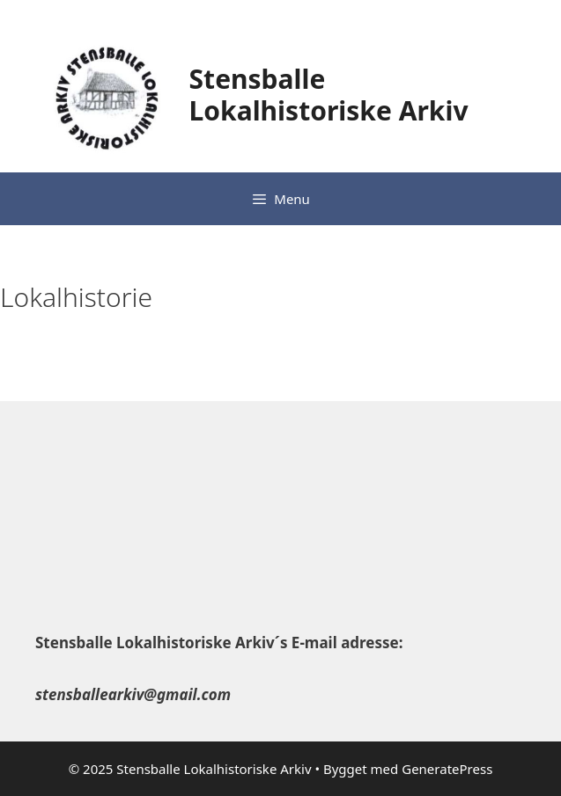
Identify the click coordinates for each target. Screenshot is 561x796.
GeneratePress (447, 769)
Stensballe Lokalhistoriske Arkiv (329, 94)
